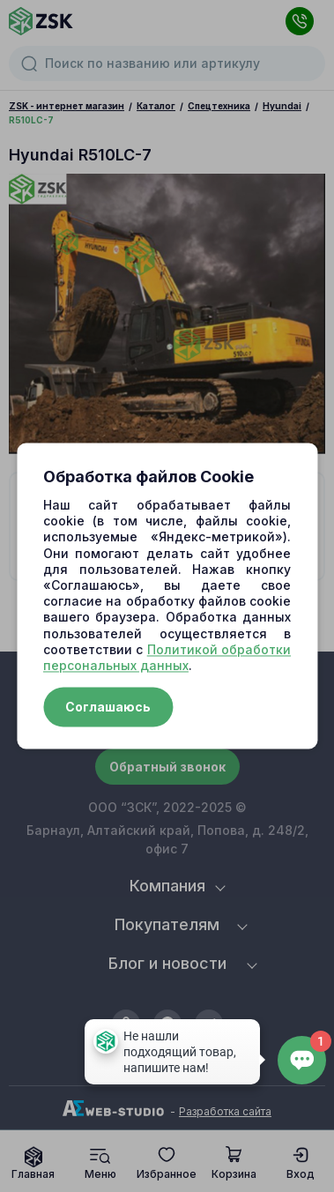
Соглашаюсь (108, 707)
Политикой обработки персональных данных (167, 657)
